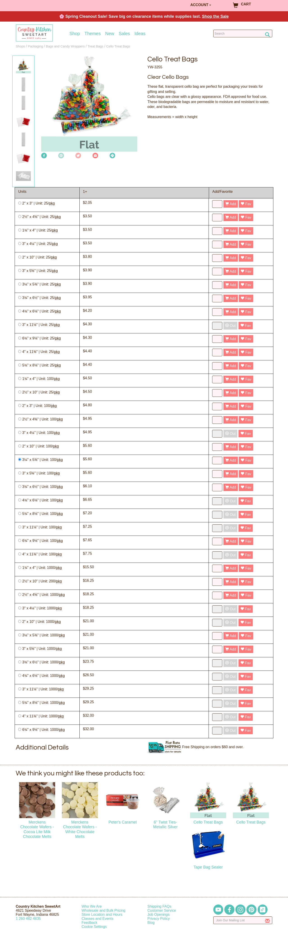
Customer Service (161, 910)
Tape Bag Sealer (208, 867)
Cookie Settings (94, 927)
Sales (124, 33)
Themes (92, 33)
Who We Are (92, 906)
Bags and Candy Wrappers (65, 46)
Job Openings (158, 914)
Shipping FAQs (159, 906)
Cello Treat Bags (118, 46)
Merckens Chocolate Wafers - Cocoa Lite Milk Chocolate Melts (37, 829)
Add (230, 204)
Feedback (89, 923)
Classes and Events (97, 918)
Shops (20, 46)
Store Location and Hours (102, 914)
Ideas (140, 33)
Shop (75, 33)
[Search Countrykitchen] (242, 33)
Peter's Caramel (122, 822)
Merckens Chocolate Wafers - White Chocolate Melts (80, 829)
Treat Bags (95, 46)
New (109, 33)
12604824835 (28, 918)
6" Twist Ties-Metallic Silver (165, 824)
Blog (151, 923)
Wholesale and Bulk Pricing (104, 910)
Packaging (35, 46)
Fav (246, 204)
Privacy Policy (158, 918)
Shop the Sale (215, 16)
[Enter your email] (242, 920)
